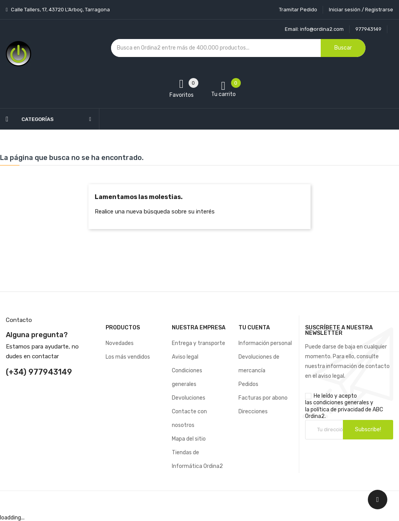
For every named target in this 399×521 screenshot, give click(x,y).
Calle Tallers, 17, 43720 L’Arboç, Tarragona (60, 9)
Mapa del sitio (189, 439)
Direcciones (253, 411)
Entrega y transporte (198, 343)
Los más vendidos (128, 357)
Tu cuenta (254, 327)
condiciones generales (341, 402)
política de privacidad (337, 409)
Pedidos (248, 384)
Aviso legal (185, 357)
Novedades (120, 343)
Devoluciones (188, 398)
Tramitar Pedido (298, 9)
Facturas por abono (263, 398)
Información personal (265, 343)
